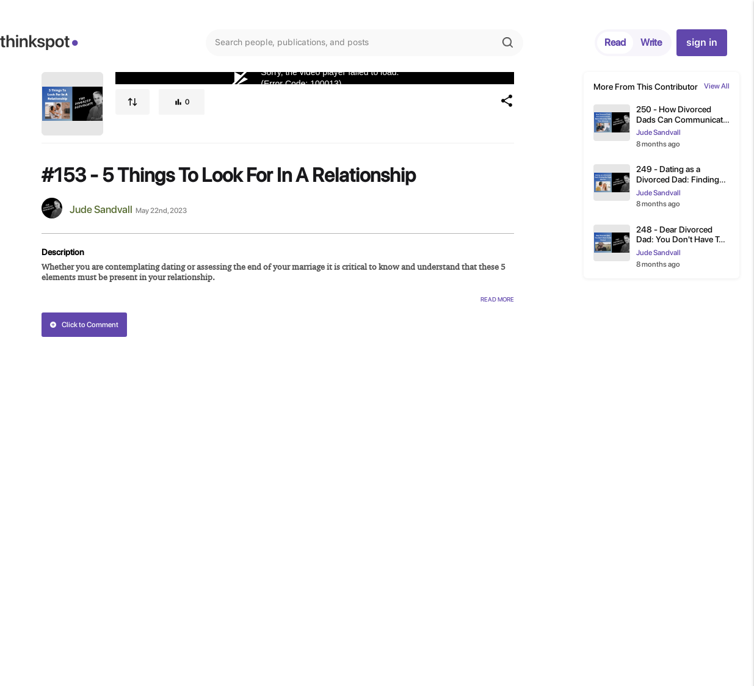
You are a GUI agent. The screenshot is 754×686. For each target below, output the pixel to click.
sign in (701, 42)
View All (717, 86)
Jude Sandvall (101, 209)
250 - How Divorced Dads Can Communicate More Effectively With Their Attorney (681, 114)
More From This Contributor (645, 87)
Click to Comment (83, 324)
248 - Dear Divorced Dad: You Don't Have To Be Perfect (679, 235)
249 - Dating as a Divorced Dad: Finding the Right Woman (677, 174)
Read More (497, 299)
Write (651, 42)
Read (615, 42)
